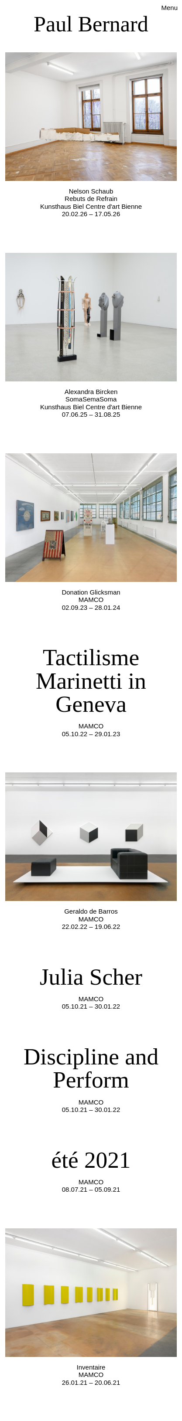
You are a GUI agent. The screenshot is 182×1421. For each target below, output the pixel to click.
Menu (169, 7)
